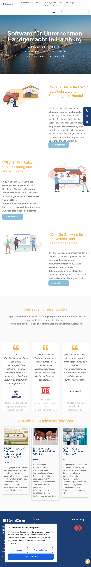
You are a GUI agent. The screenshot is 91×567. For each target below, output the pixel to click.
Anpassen (18, 550)
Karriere (37, 524)
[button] (54, 11)
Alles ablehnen (41, 550)
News (36, 519)
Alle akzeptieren (30, 557)
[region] (31, 543)
